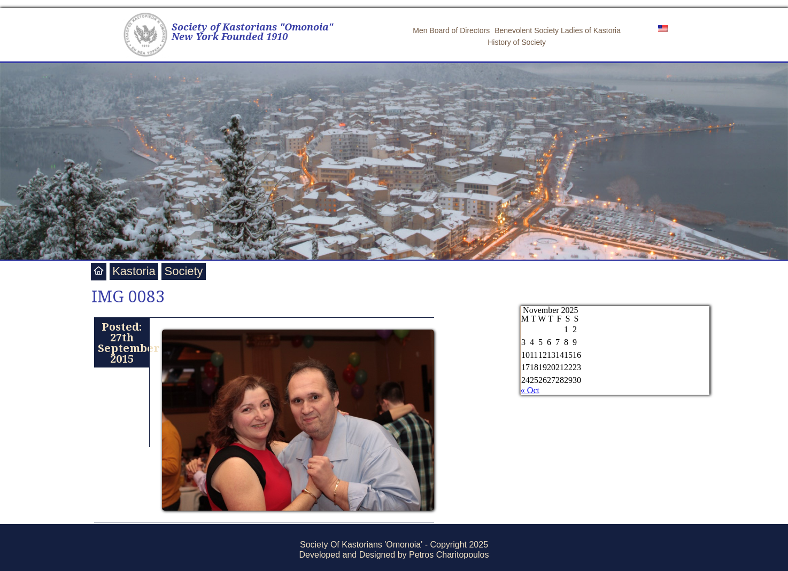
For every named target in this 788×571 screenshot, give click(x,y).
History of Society (517, 42)
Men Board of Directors (451, 30)
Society (183, 271)
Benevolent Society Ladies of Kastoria (558, 30)
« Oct (530, 390)
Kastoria (134, 271)
